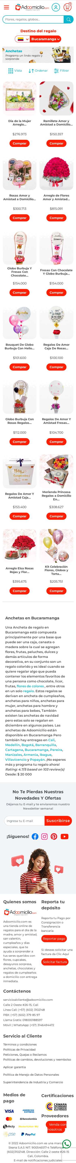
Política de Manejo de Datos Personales (31, 1074)
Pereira (56, 750)
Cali (51, 740)
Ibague (45, 755)
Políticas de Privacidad (19, 1049)
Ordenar (38, 71)
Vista (15, 71)
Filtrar (61, 71)
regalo (28, 691)
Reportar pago (54, 939)
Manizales (13, 755)
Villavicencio (16, 760)
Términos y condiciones (20, 1044)
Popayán (37, 760)
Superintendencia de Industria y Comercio (33, 1082)
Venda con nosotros (57, 1127)
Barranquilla (45, 745)
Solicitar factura (55, 962)
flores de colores (31, 686)
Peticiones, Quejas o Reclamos (25, 1054)
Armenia (31, 755)
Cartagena (14, 750)
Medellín (12, 745)
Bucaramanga (36, 750)
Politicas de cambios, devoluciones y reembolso (37, 1059)
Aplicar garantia (14, 1067)
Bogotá (27, 745)
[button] (20, 121)
